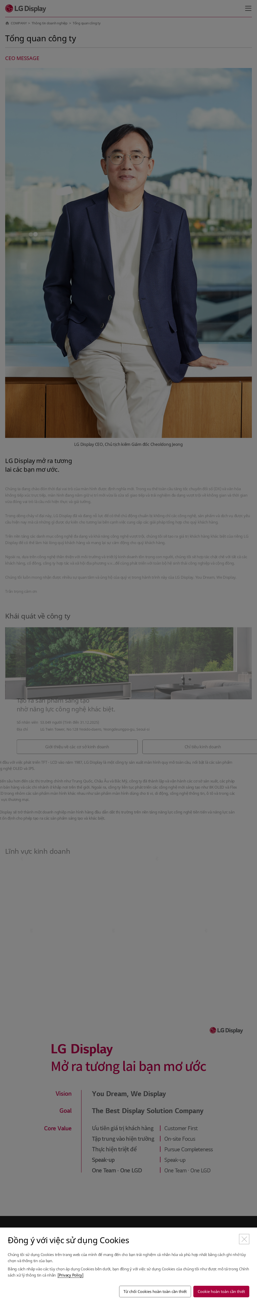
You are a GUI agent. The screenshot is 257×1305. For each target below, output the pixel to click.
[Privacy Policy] (70, 1275)
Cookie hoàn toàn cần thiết (221, 1291)
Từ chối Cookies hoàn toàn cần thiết (155, 1291)
